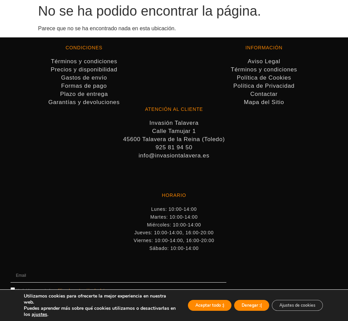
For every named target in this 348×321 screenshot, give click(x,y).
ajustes (76, 314)
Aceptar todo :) (187, 305)
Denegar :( (237, 305)
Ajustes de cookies (292, 305)
